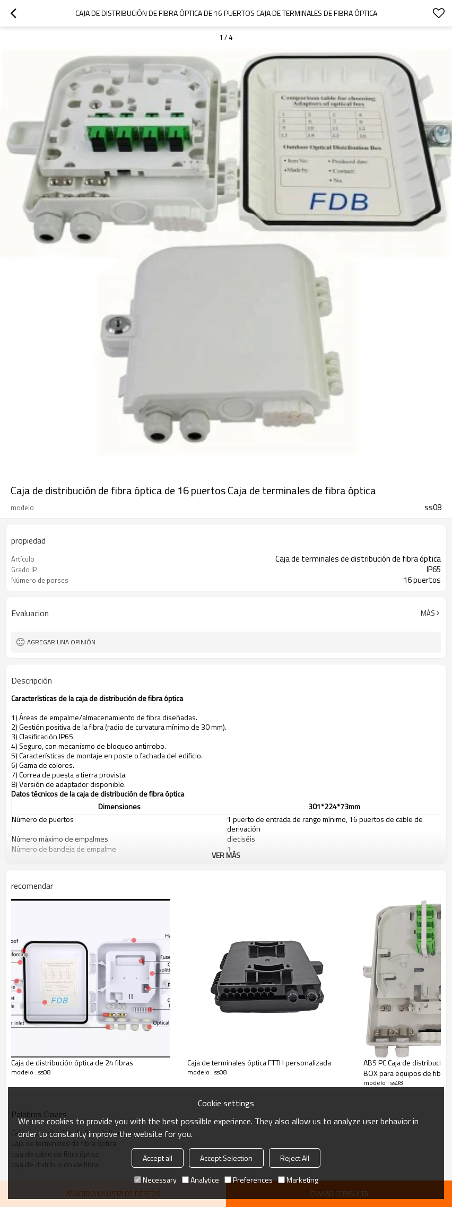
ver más (226, 855)
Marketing (298, 1179)
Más (428, 613)
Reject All (294, 1158)
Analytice (200, 1179)
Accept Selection (226, 1158)
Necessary (155, 1179)
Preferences (248, 1179)
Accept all (157, 1158)
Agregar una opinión (61, 642)
